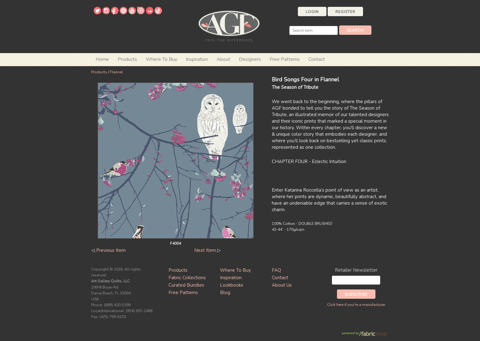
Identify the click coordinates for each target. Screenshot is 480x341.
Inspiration (197, 59)
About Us (282, 285)
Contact (316, 59)
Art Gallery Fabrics (229, 25)
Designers (250, 59)
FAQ (276, 270)
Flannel (116, 72)
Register (345, 11)
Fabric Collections (187, 278)
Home (102, 59)
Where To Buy (235, 270)
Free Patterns (285, 59)
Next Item (205, 250)
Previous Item (111, 250)
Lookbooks (231, 285)
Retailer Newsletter (356, 270)
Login (312, 11)
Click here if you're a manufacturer (356, 304)
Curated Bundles (186, 285)
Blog (225, 292)
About (223, 59)
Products (99, 72)
